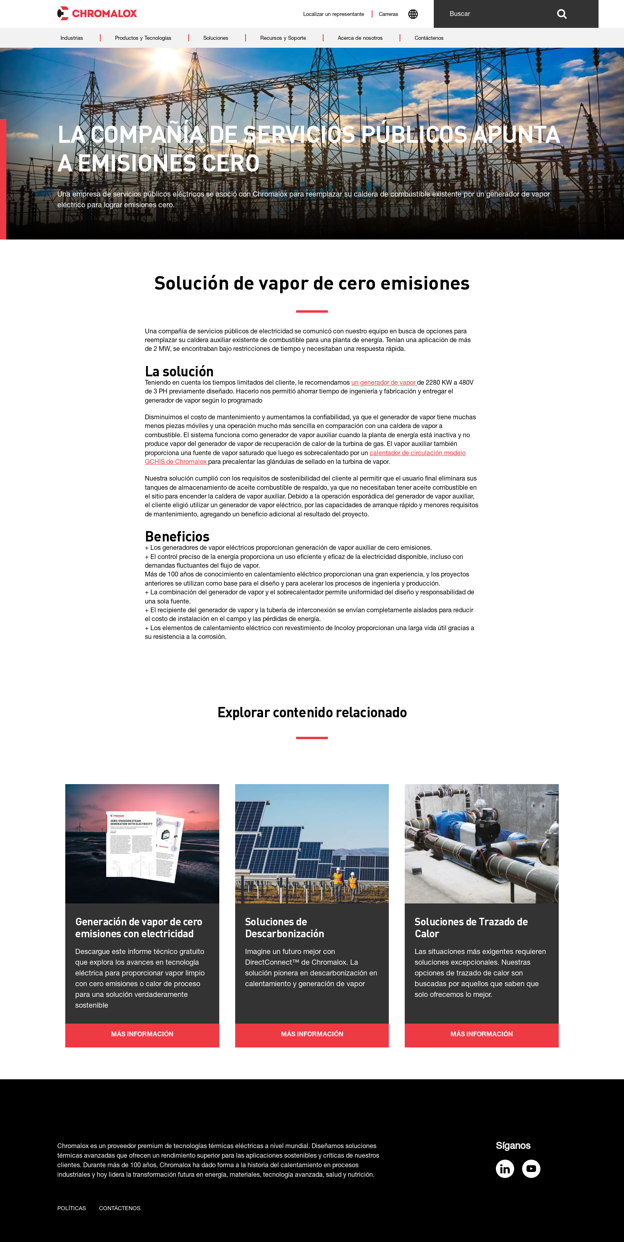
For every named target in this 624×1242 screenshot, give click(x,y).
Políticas (71, 1209)
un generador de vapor (384, 383)
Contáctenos (119, 1209)
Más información (142, 1035)
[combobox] (413, 15)
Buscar (562, 14)
